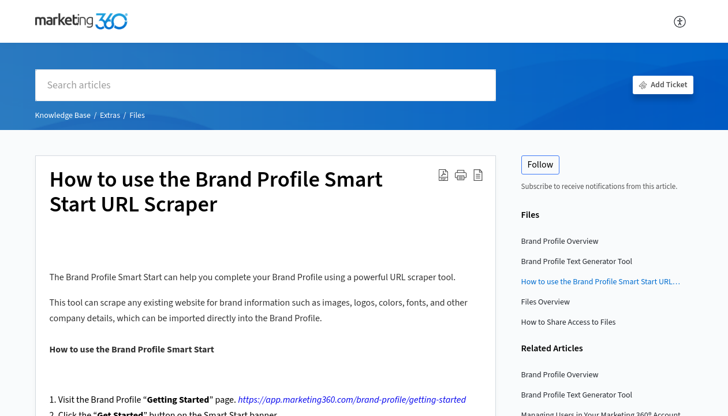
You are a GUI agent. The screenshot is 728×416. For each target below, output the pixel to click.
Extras (110, 115)
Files (137, 115)
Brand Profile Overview (560, 241)
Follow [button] (541, 164)
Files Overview (545, 302)
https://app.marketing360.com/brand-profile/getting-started (352, 399)
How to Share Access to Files (568, 322)
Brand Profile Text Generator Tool (577, 262)
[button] (680, 21)
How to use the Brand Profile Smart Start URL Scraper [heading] (216, 193)
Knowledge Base (63, 115)
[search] (265, 85)
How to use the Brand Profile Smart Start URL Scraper (601, 282)
